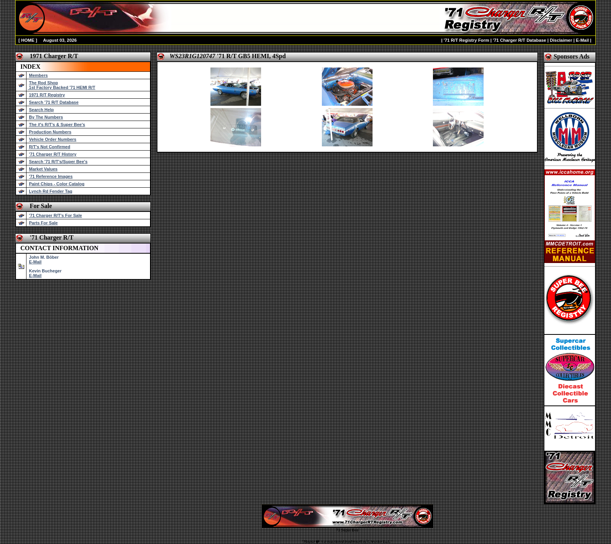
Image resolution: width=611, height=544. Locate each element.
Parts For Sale (43, 222)
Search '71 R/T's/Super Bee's (58, 161)
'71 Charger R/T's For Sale (55, 215)
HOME (27, 40)
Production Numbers (50, 132)
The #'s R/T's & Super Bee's (57, 124)
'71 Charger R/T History (52, 154)
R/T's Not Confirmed (49, 146)
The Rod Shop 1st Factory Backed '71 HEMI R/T (61, 85)
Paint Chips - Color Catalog (56, 183)
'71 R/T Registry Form (466, 40)
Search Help (41, 109)
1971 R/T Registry (47, 94)
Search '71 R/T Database (53, 102)
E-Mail (582, 40)
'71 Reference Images (50, 176)
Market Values (43, 169)
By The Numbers (46, 117)
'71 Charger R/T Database (519, 40)
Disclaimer (561, 40)
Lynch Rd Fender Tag (50, 191)
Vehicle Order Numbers (52, 139)
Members (38, 75)
